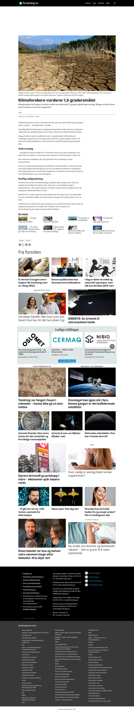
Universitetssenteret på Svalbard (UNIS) (100, 690)
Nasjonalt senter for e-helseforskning (66, 654)
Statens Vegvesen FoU (94, 657)
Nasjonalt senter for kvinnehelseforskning (67, 656)
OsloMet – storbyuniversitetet (64, 700)
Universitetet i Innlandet (95, 680)
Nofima (57, 663)
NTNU (57, 642)
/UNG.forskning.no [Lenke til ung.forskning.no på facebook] (96, 581)
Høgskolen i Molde (27, 665)
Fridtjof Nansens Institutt (29, 657)
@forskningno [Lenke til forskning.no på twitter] (94, 573)
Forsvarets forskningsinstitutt (31, 652)
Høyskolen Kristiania (28, 675)
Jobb (107, 3)
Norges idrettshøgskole (62, 682)
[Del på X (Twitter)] (23, 244)
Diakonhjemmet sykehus (29, 638)
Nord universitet (60, 666)
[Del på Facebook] (19, 244)
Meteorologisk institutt (28, 690)
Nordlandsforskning (61, 669)
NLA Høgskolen (59, 630)
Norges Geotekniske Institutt (63, 671)
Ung (94, 3)
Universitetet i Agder (94, 675)
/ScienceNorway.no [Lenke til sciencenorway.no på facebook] (96, 585)
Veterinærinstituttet (94, 696)
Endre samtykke (29, 618)
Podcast (101, 3)
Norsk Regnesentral (61, 687)
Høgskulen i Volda (27, 670)
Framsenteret (26, 654)
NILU (23, 702)
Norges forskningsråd (61, 676)
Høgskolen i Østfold (28, 667)
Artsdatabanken (26, 635)
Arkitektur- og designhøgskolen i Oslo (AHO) (35, 632)
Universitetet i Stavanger (95, 685)
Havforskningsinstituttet (29, 662)
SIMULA (90, 642)
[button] (112, 346)
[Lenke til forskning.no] (50, 2)
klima (21, 240)
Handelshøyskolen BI (28, 660)
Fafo (23, 645)
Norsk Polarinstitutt (61, 684)
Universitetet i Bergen (94, 678)
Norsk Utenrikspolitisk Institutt (64, 692)
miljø (28, 240)
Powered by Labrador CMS (67, 709)
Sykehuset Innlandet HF (95, 665)
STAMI (90, 654)
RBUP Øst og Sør (93, 635)
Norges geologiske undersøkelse (64, 679)
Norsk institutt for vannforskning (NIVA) (67, 697)
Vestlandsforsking (93, 693)
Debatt (88, 3)
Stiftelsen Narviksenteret (95, 660)
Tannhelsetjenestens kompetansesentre (100, 667)
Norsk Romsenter (60, 689)
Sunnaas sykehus (93, 662)
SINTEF (90, 645)
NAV (23, 692)
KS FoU (24, 680)
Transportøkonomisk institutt (97, 670)
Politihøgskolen (93, 630)
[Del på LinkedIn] (26, 244)
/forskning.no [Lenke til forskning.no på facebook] (94, 577)
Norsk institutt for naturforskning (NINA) (67, 694)
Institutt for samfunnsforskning (31, 678)
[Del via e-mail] (29, 244)
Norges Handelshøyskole (62, 674)
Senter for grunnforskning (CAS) (98, 647)
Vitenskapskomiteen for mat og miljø (99, 701)
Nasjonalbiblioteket (61, 644)
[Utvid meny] (114, 3)
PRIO (89, 632)
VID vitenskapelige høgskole (96, 698)
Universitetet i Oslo (94, 683)
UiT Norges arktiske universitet (97, 672)
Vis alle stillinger (67, 361)
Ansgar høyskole (27, 630)
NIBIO (23, 695)
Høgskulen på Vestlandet (29, 672)
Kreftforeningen (26, 683)
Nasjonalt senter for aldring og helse (66, 651)
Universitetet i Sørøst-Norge (96, 688)
